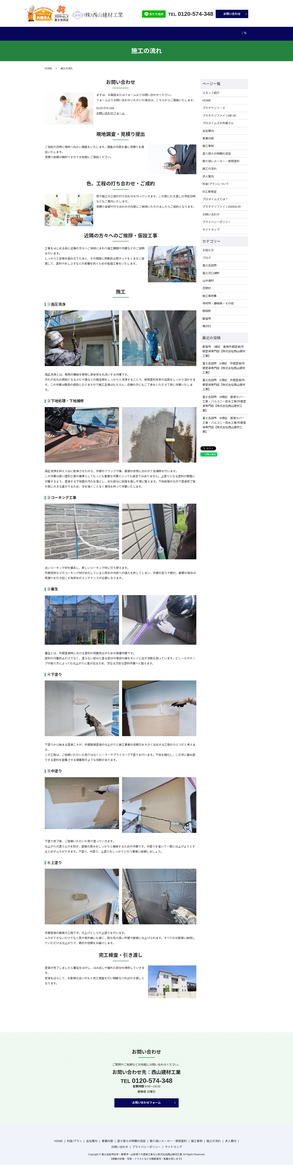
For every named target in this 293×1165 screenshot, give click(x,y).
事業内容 (109, 31)
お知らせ (208, 246)
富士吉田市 (209, 261)
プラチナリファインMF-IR (219, 111)
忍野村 (206, 284)
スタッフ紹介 (211, 89)
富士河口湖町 (211, 269)
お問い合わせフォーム (110, 109)
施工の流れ (215, 31)
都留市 (206, 314)
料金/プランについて (215, 180)
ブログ (230, 31)
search (240, 32)
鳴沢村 (206, 322)
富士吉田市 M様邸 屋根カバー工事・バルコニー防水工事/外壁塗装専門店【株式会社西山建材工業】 (224, 399)
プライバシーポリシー (216, 218)
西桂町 (206, 307)
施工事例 (198, 31)
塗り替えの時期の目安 (133, 31)
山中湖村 (208, 276)
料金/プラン (76, 31)
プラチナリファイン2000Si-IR (221, 202)
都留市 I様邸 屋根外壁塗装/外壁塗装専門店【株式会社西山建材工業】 (223, 347)
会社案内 (94, 31)
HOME (59, 31)
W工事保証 (209, 187)
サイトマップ (211, 225)
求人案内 (208, 172)
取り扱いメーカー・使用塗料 (170, 31)
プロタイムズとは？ (215, 195)
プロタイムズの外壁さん (218, 119)
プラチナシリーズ (213, 104)
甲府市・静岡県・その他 (218, 299)
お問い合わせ (232, 13)
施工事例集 (209, 292)
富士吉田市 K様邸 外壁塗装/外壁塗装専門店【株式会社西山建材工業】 (223, 364)
